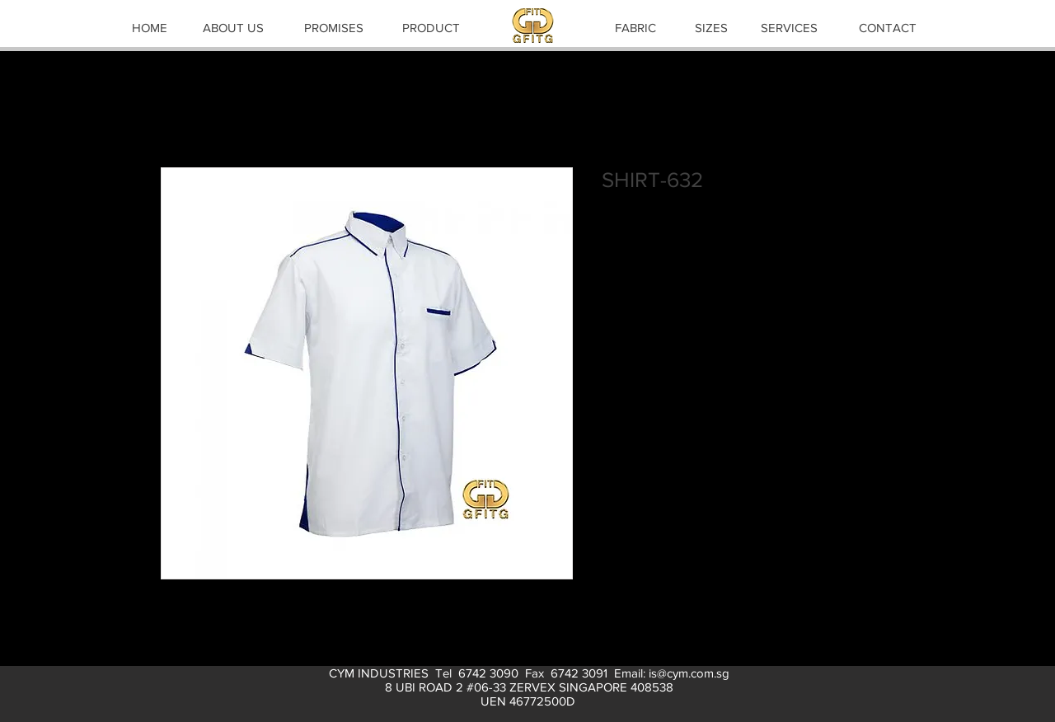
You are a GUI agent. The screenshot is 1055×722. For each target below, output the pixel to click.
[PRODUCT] (431, 27)
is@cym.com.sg (689, 673)
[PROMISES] (333, 27)
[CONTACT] (887, 27)
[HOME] (149, 27)
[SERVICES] (788, 27)
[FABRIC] (635, 27)
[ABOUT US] (233, 27)
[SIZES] (711, 27)
